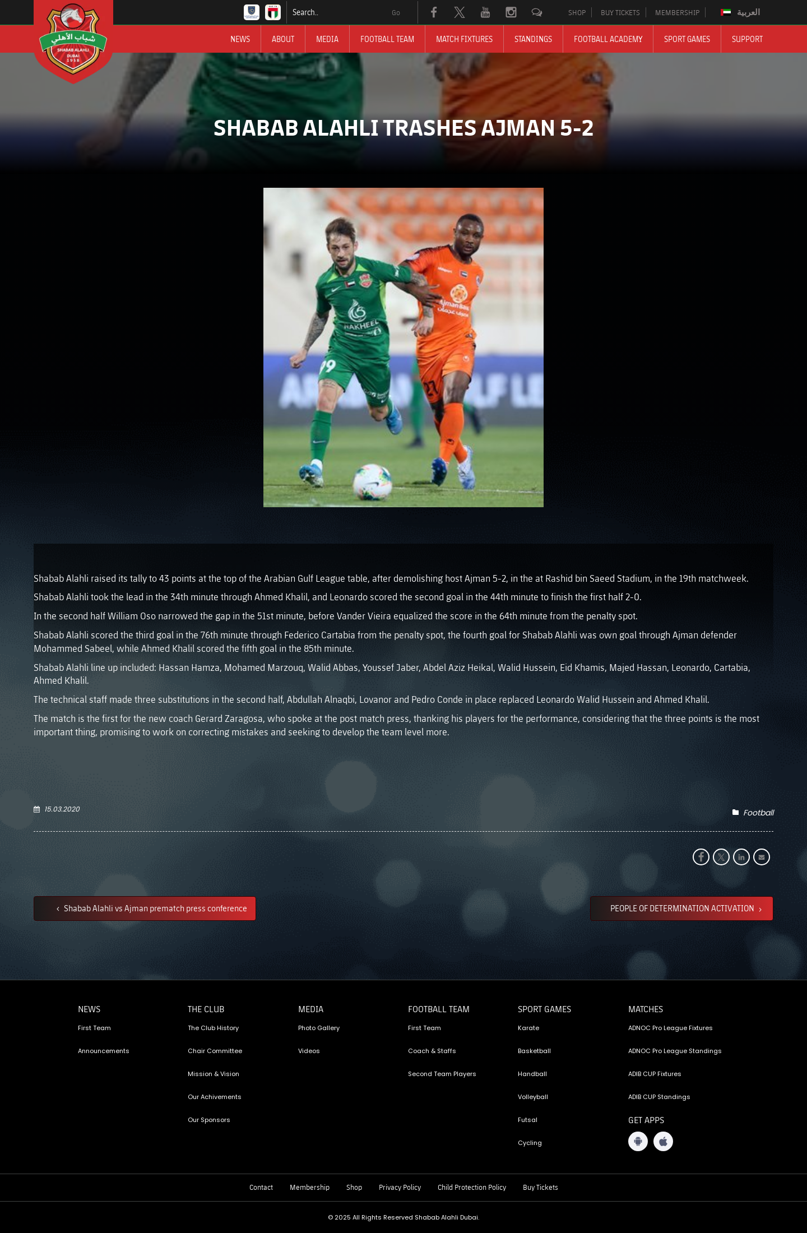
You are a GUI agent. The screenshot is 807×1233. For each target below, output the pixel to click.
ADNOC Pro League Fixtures (670, 1027)
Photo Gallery (319, 1027)
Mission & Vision (213, 1073)
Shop (354, 1187)
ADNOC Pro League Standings (675, 1050)
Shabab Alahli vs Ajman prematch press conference (154, 908)
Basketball (534, 1050)
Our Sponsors (209, 1119)
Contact (261, 1187)
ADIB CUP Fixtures (654, 1073)
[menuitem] (741, 12)
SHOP (577, 12)
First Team (94, 1027)
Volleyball (533, 1096)
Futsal (527, 1119)
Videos (309, 1050)
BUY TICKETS (620, 12)
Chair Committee (215, 1050)
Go (396, 12)
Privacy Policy (400, 1187)
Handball (532, 1073)
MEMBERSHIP (677, 12)
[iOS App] (663, 1141)
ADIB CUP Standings (659, 1096)
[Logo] (83, 42)
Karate (528, 1027)
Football (758, 812)
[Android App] (638, 1141)
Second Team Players (442, 1073)
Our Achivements (215, 1096)
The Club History (213, 1027)
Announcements (103, 1050)
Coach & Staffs (432, 1050)
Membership (310, 1187)
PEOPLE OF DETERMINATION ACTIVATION (683, 908)
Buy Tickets (540, 1187)
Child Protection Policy (472, 1187)
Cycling (530, 1142)
